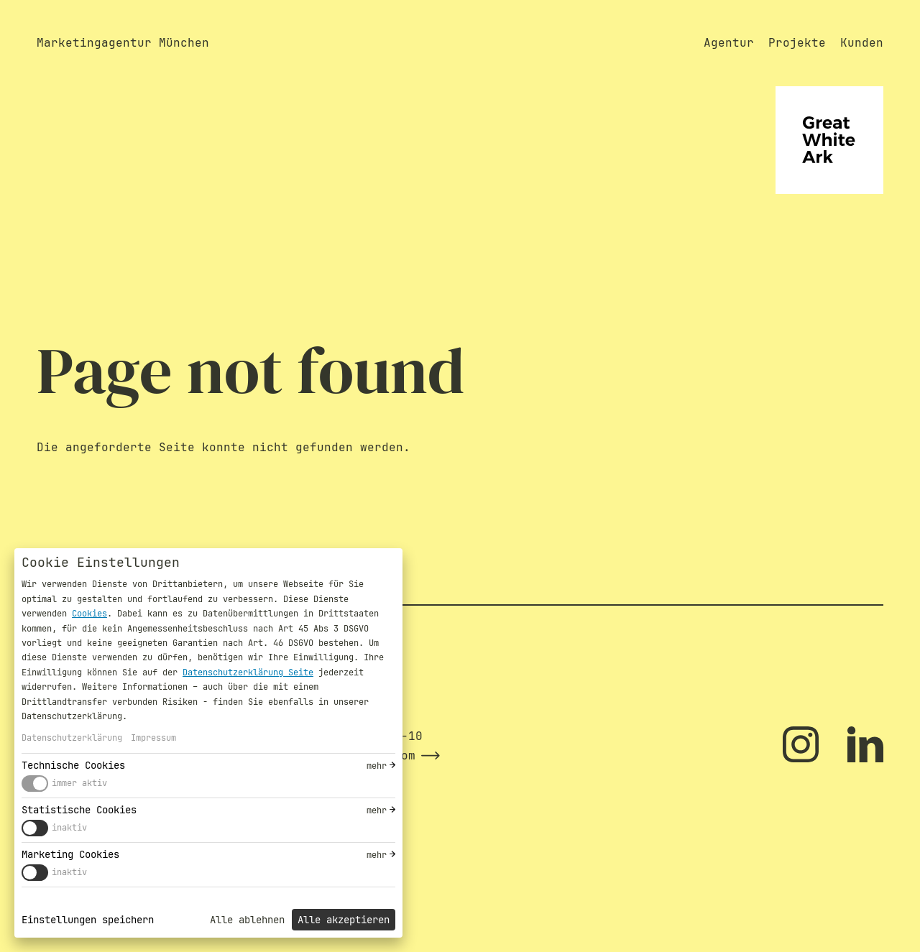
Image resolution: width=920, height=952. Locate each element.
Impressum (153, 738)
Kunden (861, 42)
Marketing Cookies (70, 854)
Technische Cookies (73, 765)
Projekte (797, 42)
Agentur (729, 42)
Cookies (89, 613)
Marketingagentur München (123, 42)
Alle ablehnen (247, 919)
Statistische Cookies (79, 809)
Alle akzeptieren (344, 919)
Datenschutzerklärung (72, 738)
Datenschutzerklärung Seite (248, 672)
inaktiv (69, 827)
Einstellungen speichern (88, 919)
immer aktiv (79, 783)
